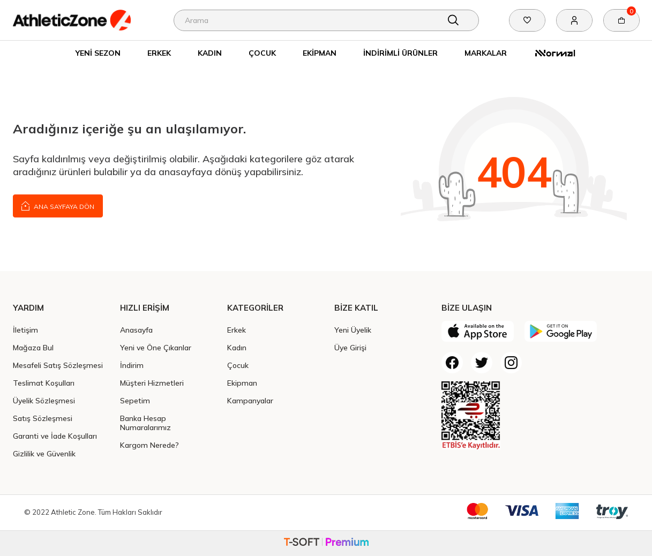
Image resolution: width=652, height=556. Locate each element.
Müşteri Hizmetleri (152, 382)
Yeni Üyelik (352, 329)
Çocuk (262, 52)
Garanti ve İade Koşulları (55, 435)
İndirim (132, 365)
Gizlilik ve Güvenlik (44, 453)
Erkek (159, 52)
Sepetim (135, 400)
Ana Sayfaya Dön (57, 205)
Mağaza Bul (33, 347)
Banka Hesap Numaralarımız (145, 423)
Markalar (485, 52)
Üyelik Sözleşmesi (44, 400)
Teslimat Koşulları (43, 382)
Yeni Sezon (98, 52)
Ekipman (319, 52)
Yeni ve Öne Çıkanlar (155, 347)
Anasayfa (136, 329)
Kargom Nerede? (149, 444)
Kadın (210, 52)
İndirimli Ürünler (400, 52)
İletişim (25, 329)
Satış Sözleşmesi (42, 418)
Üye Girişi (350, 347)
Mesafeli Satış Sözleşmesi (58, 365)
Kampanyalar (250, 400)
